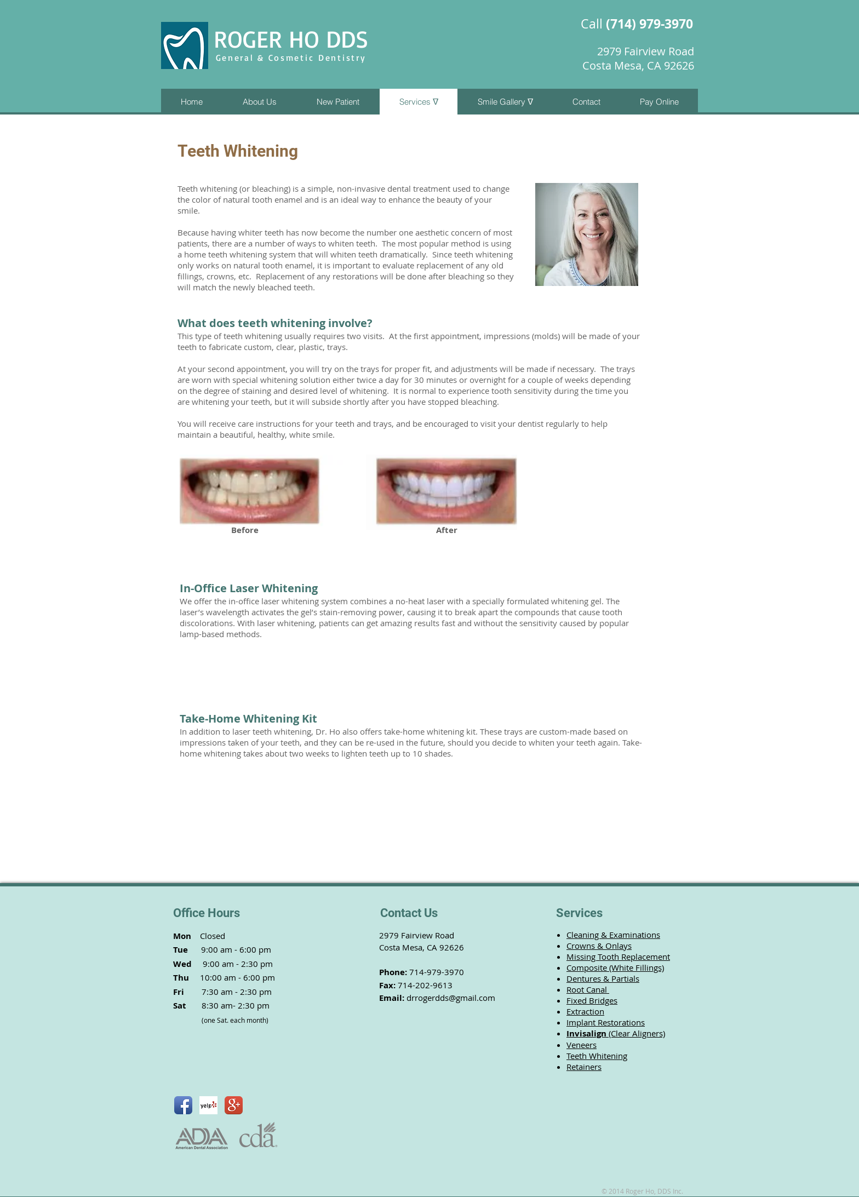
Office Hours (206, 913)
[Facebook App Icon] (183, 1105)
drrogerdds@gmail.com (450, 997)
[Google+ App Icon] (234, 1105)
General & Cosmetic (267, 57)
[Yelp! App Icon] (208, 1105)
